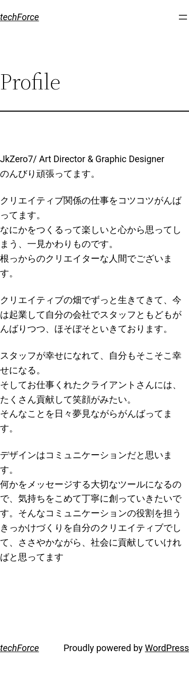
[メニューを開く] (183, 17)
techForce (19, 17)
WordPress (167, 648)
